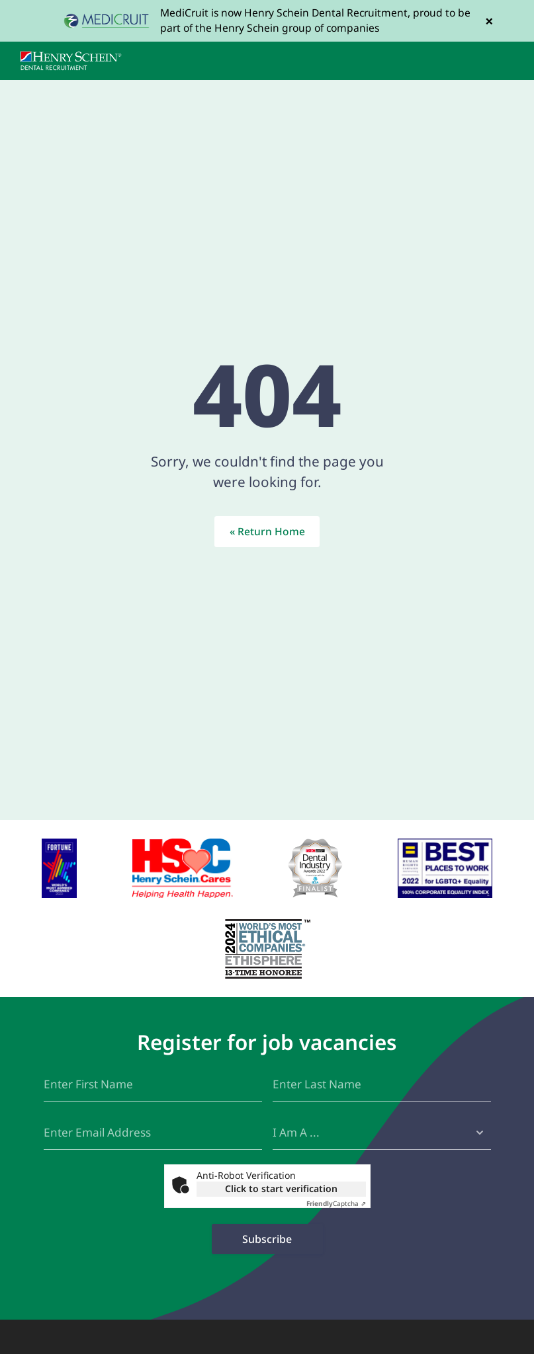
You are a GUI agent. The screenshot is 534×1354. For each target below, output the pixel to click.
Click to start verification (281, 1188)
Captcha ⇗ (336, 1203)
